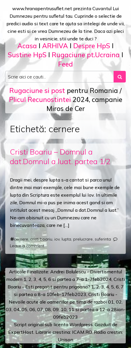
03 (9, 309)
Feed (65, 64)
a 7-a (78, 279)
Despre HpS (91, 46)
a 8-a (39, 294)
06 (32, 309)
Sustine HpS (27, 55)
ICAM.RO (82, 332)
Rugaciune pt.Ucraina (86, 55)
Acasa (27, 46)
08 (48, 309)
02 (119, 302)
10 (64, 309)
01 (111, 302)
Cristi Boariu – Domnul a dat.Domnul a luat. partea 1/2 (60, 156)
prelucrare (83, 239)
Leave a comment (27, 245)
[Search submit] (120, 76)
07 (40, 309)
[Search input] (59, 76)
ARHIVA (55, 46)
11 (71, 309)
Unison (65, 339)
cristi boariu (41, 239)
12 (102, 309)
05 (24, 309)
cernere (21, 239)
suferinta (103, 239)
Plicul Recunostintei (40, 99)
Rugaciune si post (37, 90)
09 (56, 309)
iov (57, 239)
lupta (66, 239)
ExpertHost (20, 332)
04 (16, 309)
